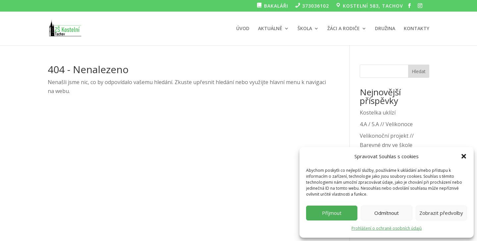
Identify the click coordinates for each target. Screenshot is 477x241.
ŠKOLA (304, 28)
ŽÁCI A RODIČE (343, 28)
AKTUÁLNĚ (270, 28)
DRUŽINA (385, 28)
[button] (463, 156)
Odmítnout (386, 213)
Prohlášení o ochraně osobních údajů (386, 228)
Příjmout (332, 213)
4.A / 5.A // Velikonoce (386, 124)
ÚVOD (242, 28)
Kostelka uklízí (378, 112)
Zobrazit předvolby (441, 213)
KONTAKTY (416, 28)
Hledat (419, 71)
